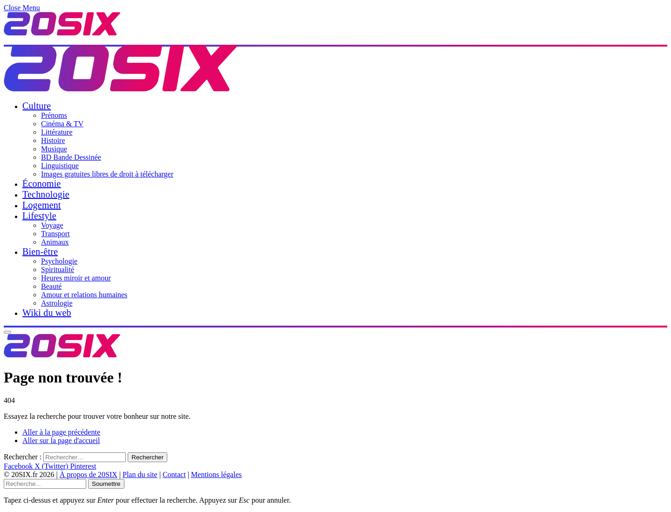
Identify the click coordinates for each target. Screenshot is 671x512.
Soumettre (106, 483)
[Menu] (7, 332)
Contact (174, 474)
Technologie (45, 194)
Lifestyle (39, 216)
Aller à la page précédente (61, 432)
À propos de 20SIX (88, 474)
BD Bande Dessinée (71, 157)
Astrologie (57, 303)
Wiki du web (46, 312)
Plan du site (140, 474)
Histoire (53, 140)
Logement (41, 205)
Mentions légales (216, 474)
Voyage (52, 225)
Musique (54, 149)
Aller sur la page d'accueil (61, 440)
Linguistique (60, 166)
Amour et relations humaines (84, 295)
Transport (55, 234)
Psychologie (59, 261)
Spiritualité (57, 269)
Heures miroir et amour (76, 278)
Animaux (55, 242)
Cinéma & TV (62, 124)
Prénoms (54, 115)
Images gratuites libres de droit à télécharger (107, 174)
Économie (41, 183)
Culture (36, 106)
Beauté (51, 286)
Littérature (57, 132)
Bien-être (40, 251)
